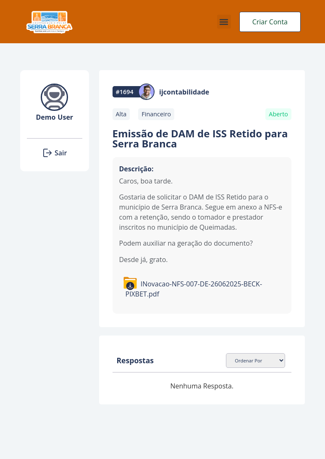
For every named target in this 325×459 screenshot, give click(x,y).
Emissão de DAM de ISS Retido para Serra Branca (200, 138)
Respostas (135, 360)
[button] (224, 22)
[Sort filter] (255, 360)
